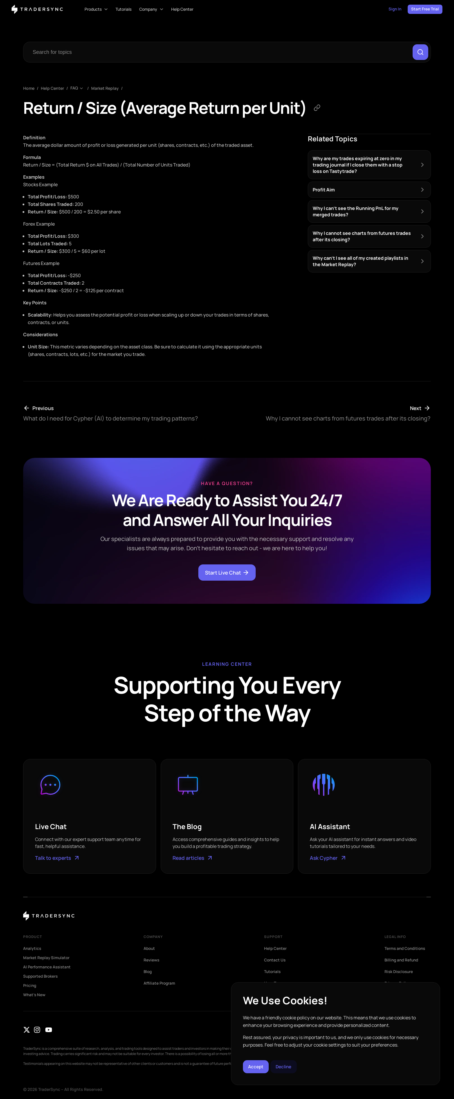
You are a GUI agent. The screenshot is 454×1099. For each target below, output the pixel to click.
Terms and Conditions (406, 948)
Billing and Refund (402, 960)
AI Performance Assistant (48, 967)
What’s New (34, 995)
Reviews (152, 960)
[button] (429, 992)
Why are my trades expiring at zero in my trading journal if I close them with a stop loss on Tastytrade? (357, 165)
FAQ (74, 88)
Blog (148, 972)
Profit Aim (324, 190)
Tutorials (272, 972)
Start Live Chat (227, 573)
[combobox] (219, 52)
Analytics (32, 948)
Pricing (30, 985)
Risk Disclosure (400, 972)
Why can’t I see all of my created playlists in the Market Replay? (360, 261)
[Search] (420, 52)
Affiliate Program (160, 983)
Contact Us (275, 960)
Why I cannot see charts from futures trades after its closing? (362, 236)
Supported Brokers (41, 976)
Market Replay (105, 89)
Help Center (52, 89)
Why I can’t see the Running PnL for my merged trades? (355, 211)
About (150, 948)
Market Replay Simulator (47, 958)
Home (28, 89)
